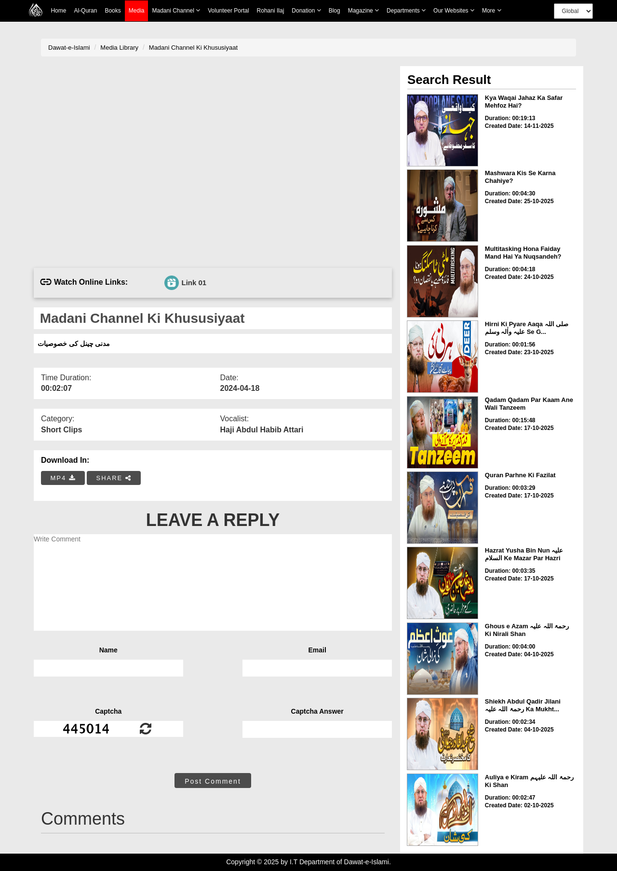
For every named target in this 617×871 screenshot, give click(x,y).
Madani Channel (176, 10)
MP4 (63, 478)
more (491, 10)
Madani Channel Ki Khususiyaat (193, 47)
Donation (306, 10)
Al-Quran (85, 10)
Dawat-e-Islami (69, 47)
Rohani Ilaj (270, 10)
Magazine (363, 10)
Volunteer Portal (228, 10)
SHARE (113, 478)
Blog (334, 10)
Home (58, 10)
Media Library (119, 47)
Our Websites (453, 10)
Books (113, 10)
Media (136, 10)
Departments (406, 10)
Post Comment (213, 781)
